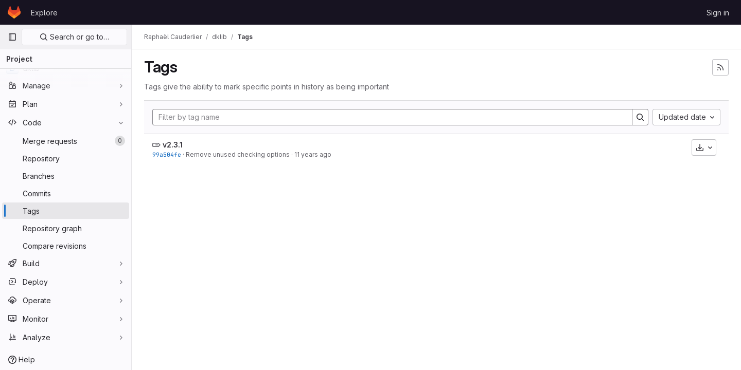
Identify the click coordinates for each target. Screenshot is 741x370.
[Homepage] (14, 12)
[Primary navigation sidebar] (12, 37)
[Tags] (65, 210)
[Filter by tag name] (392, 117)
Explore (44, 12)
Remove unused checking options (238, 154)
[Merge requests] (65, 141)
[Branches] (65, 176)
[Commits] (65, 193)
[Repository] (65, 158)
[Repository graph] (65, 228)
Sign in (718, 12)
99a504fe (166, 154)
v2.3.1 (173, 144)
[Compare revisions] (65, 245)
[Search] (640, 117)
